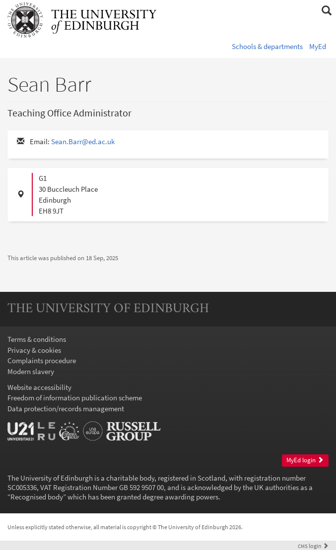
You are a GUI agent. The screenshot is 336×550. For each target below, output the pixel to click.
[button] (326, 11)
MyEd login (305, 460)
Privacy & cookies (34, 350)
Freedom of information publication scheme (74, 397)
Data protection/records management (65, 408)
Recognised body (36, 496)
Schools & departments (267, 46)
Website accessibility (39, 387)
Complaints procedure (41, 360)
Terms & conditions (36, 339)
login (313, 546)
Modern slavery (30, 371)
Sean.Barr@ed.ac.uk (83, 141)
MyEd (317, 46)
